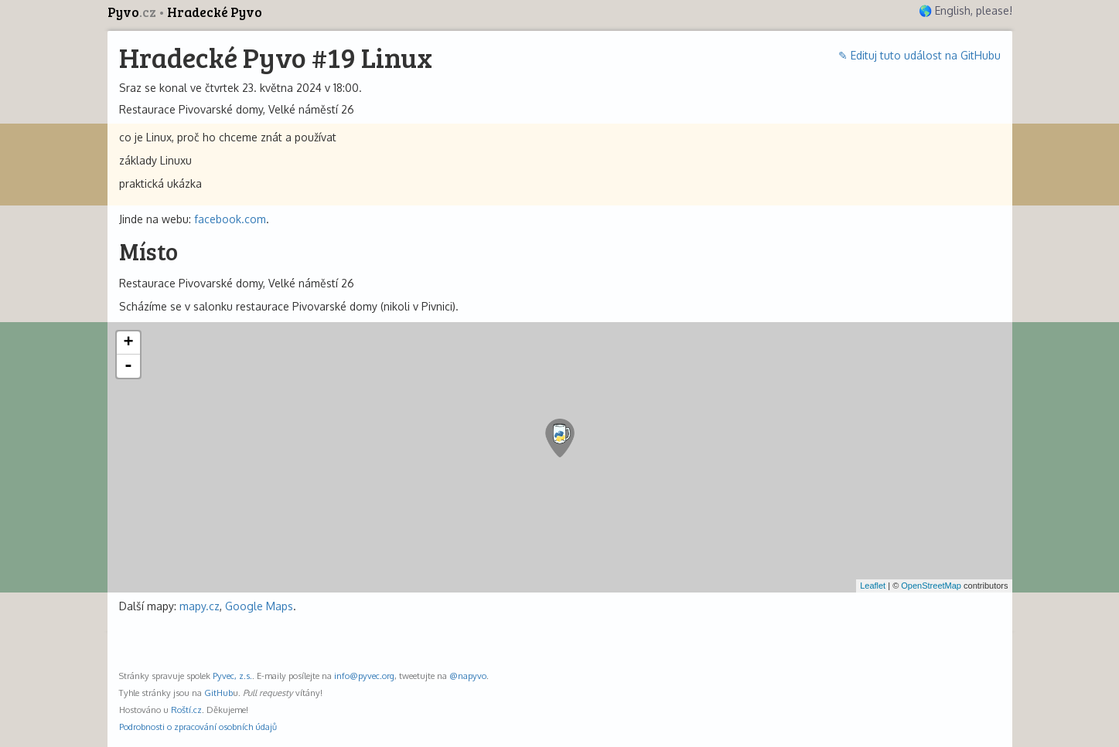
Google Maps (259, 606)
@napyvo (467, 675)
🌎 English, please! (965, 10)
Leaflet (872, 585)
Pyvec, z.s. (232, 675)
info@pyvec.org (364, 675)
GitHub (218, 692)
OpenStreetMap (931, 585)
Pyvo (133, 12)
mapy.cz (199, 606)
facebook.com (230, 219)
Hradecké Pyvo (214, 12)
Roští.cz (186, 709)
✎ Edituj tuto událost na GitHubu (919, 55)
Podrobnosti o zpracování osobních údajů (198, 726)
